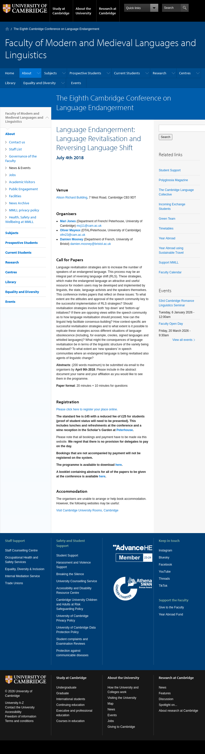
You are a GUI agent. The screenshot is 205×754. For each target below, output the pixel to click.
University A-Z (14, 707)
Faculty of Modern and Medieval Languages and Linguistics (24, 119)
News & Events (20, 168)
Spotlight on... (168, 709)
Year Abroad (167, 238)
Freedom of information (20, 721)
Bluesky (164, 557)
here (118, 465)
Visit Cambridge (66, 510)
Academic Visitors (22, 182)
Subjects (50, 73)
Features (165, 698)
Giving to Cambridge (121, 731)
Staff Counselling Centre (21, 550)
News (111, 714)
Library (10, 83)
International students (70, 703)
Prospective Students (85, 73)
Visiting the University (122, 702)
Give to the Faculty (171, 607)
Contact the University (19, 712)
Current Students (127, 73)
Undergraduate (66, 692)
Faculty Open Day (171, 323)
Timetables (166, 228)
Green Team (167, 218)
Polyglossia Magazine (173, 180)
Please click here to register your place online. (87, 409)
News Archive (19, 203)
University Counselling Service (76, 581)
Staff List (15, 149)
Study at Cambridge (61, 10)
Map (110, 708)
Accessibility (13, 716)
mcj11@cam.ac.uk (89, 225)
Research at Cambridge (107, 10)
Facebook (165, 564)
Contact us (17, 142)
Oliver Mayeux (70, 230)
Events (76, 83)
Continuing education (70, 709)
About (26, 73)
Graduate (62, 698)
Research (159, 73)
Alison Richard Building (71, 197)
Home (7, 29)
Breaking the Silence (70, 574)
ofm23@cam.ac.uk (72, 235)
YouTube (165, 571)
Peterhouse (124, 430)
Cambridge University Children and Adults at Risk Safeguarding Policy (76, 604)
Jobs (12, 175)
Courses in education (70, 725)
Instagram (165, 550)
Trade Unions (14, 583)
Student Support (170, 170)
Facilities (15, 196)
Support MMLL (169, 262)
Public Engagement (23, 189)
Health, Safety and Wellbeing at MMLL (20, 219)
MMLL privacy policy (24, 210)
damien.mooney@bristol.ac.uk (90, 244)
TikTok (163, 585)
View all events (182, 340)
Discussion (166, 703)
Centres (185, 73)
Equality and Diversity (39, 83)
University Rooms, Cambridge (98, 510)
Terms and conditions (19, 725)
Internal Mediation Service (22, 576)
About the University (83, 10)
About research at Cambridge (178, 715)
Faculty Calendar (170, 272)
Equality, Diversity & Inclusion (24, 569)
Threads (164, 578)
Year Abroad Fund (171, 614)
